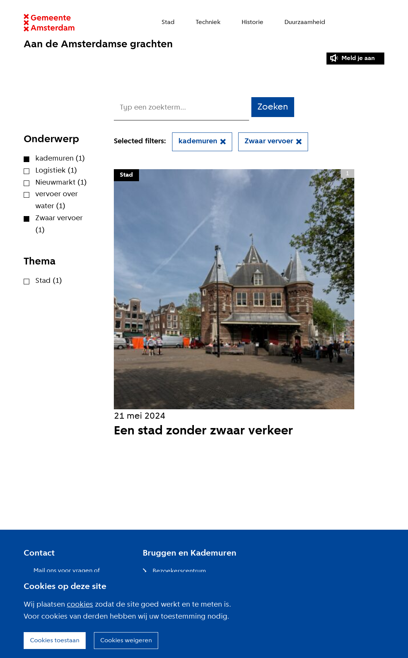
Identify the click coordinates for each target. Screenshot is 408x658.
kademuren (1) (60, 158)
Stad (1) (48, 281)
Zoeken (380, 23)
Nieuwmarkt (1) (61, 182)
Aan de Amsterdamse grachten (98, 44)
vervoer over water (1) (56, 200)
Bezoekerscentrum (179, 571)
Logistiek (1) (56, 170)
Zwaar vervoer (269, 141)
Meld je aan (358, 58)
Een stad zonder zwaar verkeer (203, 431)
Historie (252, 22)
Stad (168, 22)
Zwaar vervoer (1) (59, 224)
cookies (80, 604)
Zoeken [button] (272, 107)
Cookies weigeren (126, 640)
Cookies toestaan (54, 640)
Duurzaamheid (304, 22)
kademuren (197, 141)
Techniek (208, 22)
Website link (49, 23)
